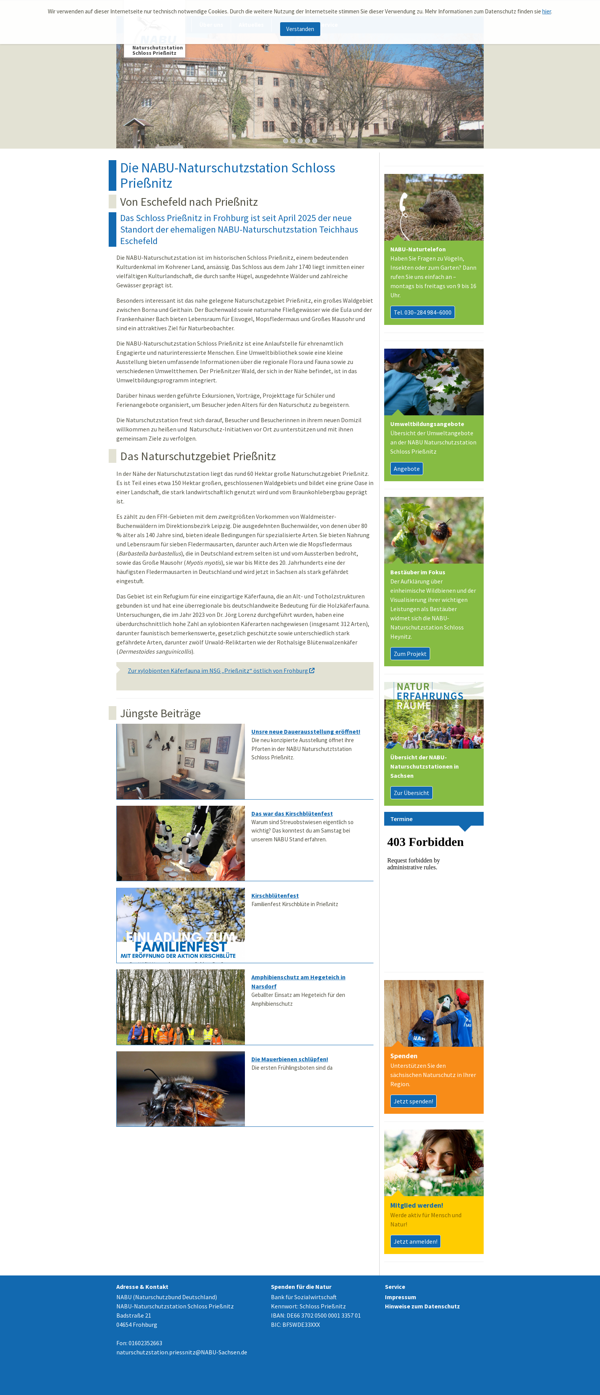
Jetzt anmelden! (415, 1241)
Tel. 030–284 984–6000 (423, 312)
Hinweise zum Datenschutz (422, 1306)
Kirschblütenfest (275, 895)
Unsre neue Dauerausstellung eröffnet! (305, 731)
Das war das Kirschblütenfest (292, 813)
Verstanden (300, 29)
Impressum (400, 1297)
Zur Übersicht (411, 793)
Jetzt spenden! (413, 1101)
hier (546, 11)
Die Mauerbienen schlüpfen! (289, 1059)
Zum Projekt (410, 653)
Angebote (407, 468)
